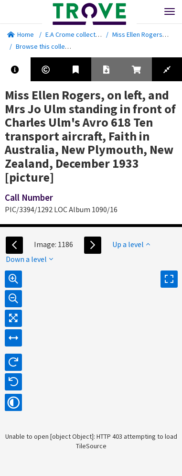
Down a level (29, 259)
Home (20, 34)
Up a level (131, 244)
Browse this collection (51, 46)
